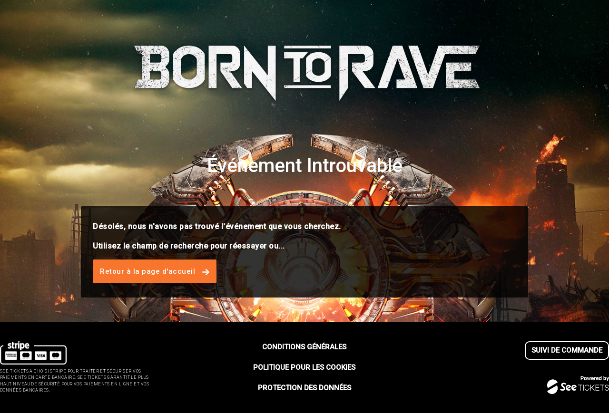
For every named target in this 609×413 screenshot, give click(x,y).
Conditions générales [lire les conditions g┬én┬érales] (304, 347)
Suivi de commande (566, 350)
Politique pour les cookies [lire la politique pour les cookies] (304, 367)
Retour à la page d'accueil (154, 271)
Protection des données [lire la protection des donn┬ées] (304, 388)
